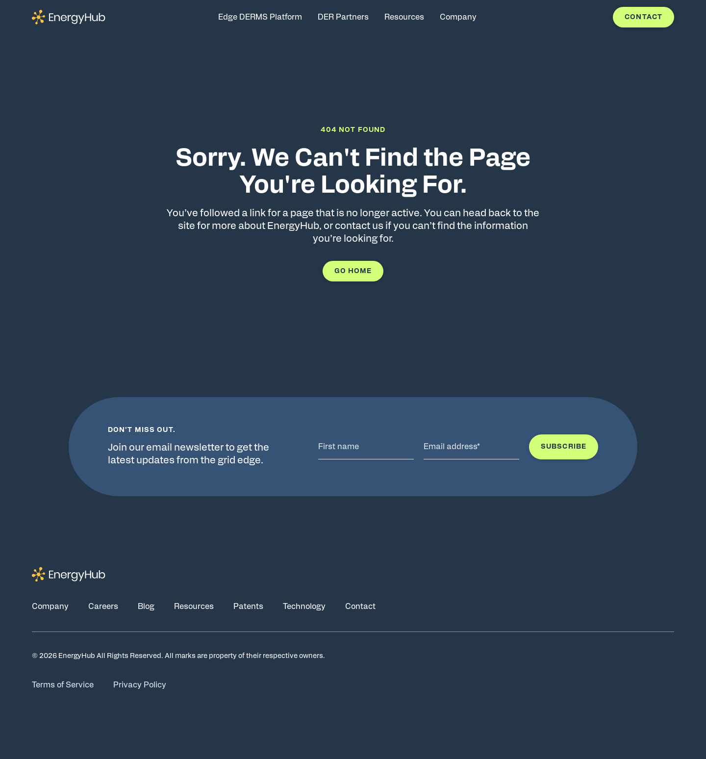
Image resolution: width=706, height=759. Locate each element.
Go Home (353, 271)
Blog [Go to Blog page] (146, 606)
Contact (643, 17)
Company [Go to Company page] (50, 606)
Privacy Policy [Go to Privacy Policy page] (139, 685)
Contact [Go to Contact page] (360, 606)
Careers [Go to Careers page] (103, 606)
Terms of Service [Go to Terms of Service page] (63, 685)
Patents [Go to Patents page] (248, 606)
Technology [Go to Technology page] (304, 606)
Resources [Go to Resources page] (194, 606)
